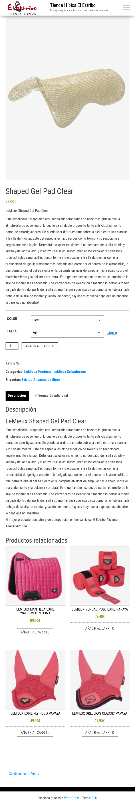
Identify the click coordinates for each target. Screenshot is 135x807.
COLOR (12, 319)
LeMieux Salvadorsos (69, 372)
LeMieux (54, 380)
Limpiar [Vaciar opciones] (112, 332)
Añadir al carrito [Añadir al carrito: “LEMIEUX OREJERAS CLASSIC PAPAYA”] (99, 732)
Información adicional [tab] (51, 395)
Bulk (94, 798)
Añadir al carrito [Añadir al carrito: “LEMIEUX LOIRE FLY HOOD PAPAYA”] (35, 732)
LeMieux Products (38, 372)
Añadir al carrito (39, 346)
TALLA (12, 331)
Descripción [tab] (17, 395)
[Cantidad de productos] (12, 346)
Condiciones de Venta (24, 774)
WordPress (72, 798)
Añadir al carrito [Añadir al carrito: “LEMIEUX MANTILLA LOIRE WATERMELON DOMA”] (35, 632)
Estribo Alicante (34, 380)
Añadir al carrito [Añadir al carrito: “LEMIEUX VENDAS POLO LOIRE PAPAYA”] (99, 628)
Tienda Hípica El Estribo (73, 5)
